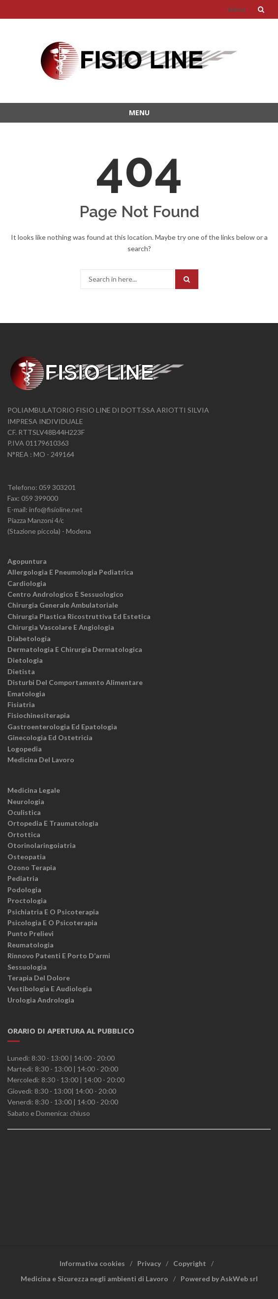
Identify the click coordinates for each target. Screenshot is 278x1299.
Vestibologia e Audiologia (49, 988)
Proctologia (27, 900)
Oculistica (24, 812)
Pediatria (22, 878)
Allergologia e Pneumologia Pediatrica (70, 572)
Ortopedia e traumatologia (52, 823)
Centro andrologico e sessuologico (65, 594)
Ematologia (26, 693)
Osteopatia (26, 856)
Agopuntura (27, 561)
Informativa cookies (92, 1263)
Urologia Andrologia (40, 1000)
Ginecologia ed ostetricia (50, 737)
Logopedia (24, 749)
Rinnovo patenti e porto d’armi (58, 955)
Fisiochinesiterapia (38, 715)
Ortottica (23, 834)
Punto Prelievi (30, 933)
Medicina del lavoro (40, 759)
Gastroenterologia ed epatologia (62, 726)
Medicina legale (33, 790)
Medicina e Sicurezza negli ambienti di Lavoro (94, 1278)
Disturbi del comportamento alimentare (75, 682)
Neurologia (25, 801)
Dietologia (25, 660)
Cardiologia (26, 583)
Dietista (21, 671)
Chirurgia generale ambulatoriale (62, 605)
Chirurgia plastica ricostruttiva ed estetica (79, 616)
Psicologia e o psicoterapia (52, 922)
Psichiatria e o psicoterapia (53, 912)
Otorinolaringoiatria (41, 845)
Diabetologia (29, 638)
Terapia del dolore (38, 978)
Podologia (24, 889)
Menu (236, 9)
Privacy (149, 1263)
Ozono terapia (31, 867)
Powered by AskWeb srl (219, 1278)
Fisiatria (21, 704)
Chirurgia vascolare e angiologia (60, 627)
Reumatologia (30, 945)
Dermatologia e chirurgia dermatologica (74, 649)
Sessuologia (27, 967)
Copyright (189, 1263)
